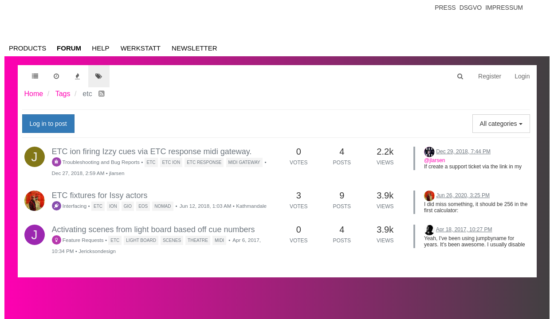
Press (445, 7)
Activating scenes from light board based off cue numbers (153, 229)
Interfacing (69, 206)
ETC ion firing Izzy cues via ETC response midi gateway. (152, 151)
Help (100, 48)
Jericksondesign (97, 251)
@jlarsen (434, 160)
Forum (69, 48)
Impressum (504, 7)
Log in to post (48, 123)
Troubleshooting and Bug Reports (96, 162)
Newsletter (194, 48)
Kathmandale (251, 206)
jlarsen (116, 173)
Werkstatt (141, 48)
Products (27, 48)
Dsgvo (471, 7)
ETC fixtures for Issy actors (100, 195)
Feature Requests (78, 240)
